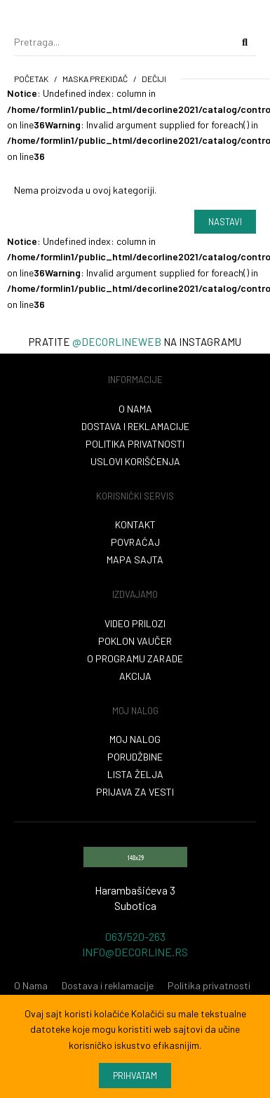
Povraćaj (135, 542)
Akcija (135, 676)
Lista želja (135, 774)
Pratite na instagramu (135, 341)
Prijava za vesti (135, 792)
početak (31, 78)
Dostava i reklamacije (135, 426)
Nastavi (225, 221)
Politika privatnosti (135, 444)
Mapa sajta (135, 559)
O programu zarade (135, 658)
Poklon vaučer (135, 641)
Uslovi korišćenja (135, 461)
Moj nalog (135, 739)
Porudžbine (135, 757)
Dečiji (154, 78)
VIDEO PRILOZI (135, 623)
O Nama (31, 985)
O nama (135, 409)
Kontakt (135, 524)
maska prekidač (95, 78)
